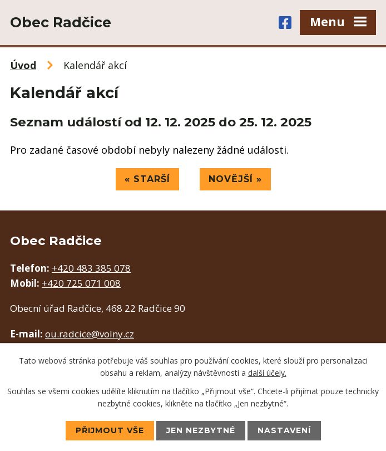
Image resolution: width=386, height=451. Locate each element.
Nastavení (284, 430)
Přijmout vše (110, 430)
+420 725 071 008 (81, 283)
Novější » (235, 179)
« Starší (147, 179)
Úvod (23, 65)
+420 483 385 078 (91, 268)
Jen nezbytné (200, 430)
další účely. (267, 372)
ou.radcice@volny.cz (89, 333)
